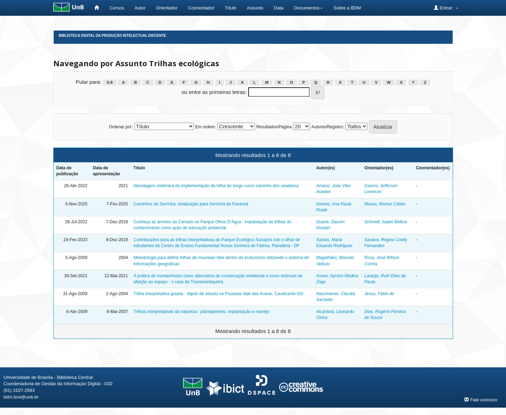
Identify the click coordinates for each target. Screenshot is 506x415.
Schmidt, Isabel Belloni (385, 221)
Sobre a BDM (347, 8)
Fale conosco (480, 399)
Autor (140, 8)
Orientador (166, 8)
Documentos (308, 8)
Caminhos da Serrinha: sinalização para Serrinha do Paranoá (191, 204)
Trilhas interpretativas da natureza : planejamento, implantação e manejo (201, 311)
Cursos (116, 8)
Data (278, 8)
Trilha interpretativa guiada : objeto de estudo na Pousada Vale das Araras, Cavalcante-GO (218, 293)
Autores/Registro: (327, 126)
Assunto (255, 8)
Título (230, 8)
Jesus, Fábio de (379, 293)
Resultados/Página (274, 126)
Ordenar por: (121, 126)
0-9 (110, 82)
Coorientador (201, 8)
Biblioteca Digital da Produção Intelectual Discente (112, 36)
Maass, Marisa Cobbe (384, 204)
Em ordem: (205, 126)
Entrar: (446, 8)
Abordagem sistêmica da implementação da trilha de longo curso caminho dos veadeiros (216, 185)
